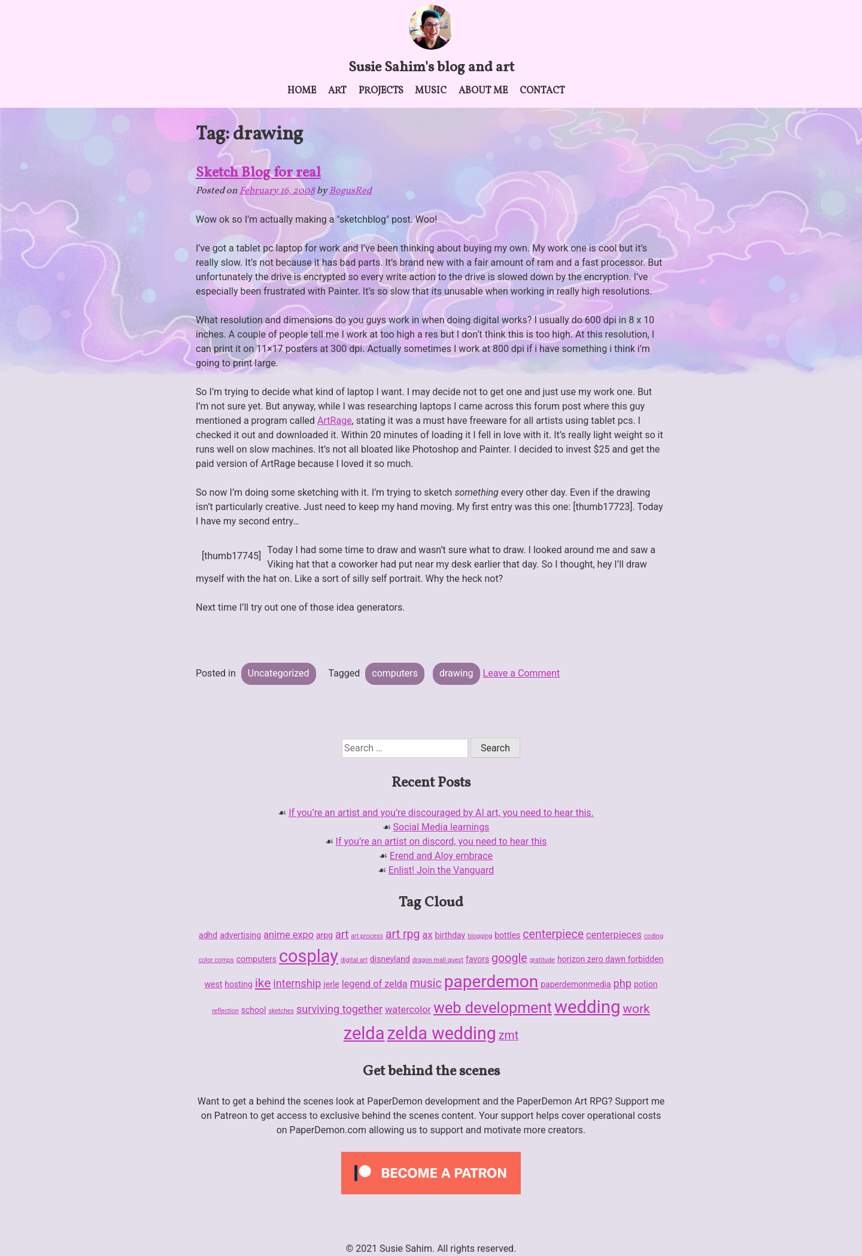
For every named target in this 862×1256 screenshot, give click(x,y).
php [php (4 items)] (623, 983)
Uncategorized (278, 673)
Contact (542, 91)
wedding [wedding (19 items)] (587, 1007)
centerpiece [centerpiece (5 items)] (553, 934)
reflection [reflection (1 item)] (225, 1011)
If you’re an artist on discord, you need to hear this (441, 841)
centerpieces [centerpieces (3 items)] (614, 935)
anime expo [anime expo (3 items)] (288, 935)
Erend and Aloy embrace (441, 855)
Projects (381, 91)
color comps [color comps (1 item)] (216, 960)
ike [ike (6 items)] (263, 983)
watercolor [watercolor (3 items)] (408, 1009)
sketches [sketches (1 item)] (281, 1011)
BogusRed (350, 191)
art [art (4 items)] (341, 934)
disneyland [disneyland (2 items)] (390, 959)
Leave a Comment (521, 673)
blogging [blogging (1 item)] (480, 936)
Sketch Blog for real (258, 173)
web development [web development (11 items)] (492, 1008)
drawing (456, 673)
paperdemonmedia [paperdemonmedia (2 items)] (576, 984)
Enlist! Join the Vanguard (441, 870)
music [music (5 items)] (426, 983)
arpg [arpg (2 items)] (324, 935)
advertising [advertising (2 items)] (240, 935)
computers (395, 673)
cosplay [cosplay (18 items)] (308, 956)
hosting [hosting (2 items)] (238, 984)
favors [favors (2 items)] (477, 959)
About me (483, 91)
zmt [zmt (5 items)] (508, 1035)
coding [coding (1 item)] (653, 936)
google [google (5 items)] (509, 958)
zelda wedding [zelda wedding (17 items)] (441, 1033)
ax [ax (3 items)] (428, 935)
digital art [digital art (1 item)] (354, 960)
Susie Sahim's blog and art (431, 67)
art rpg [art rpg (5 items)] (403, 934)
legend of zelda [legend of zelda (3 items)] (375, 984)
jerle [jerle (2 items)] (331, 984)
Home (301, 91)
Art (337, 91)
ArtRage (334, 420)
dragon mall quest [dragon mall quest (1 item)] (437, 960)
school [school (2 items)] (253, 1010)
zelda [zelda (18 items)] (364, 1033)
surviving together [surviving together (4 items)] (339, 1009)
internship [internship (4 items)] (297, 983)
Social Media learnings (441, 827)
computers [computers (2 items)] (256, 959)
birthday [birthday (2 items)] (450, 935)
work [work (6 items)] (636, 1009)
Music (431, 91)
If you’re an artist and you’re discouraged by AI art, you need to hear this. (441, 812)
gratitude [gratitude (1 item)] (542, 960)
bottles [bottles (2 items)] (507, 935)
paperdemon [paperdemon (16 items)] (491, 981)
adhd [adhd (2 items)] (208, 935)
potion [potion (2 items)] (646, 984)
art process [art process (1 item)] (367, 936)
